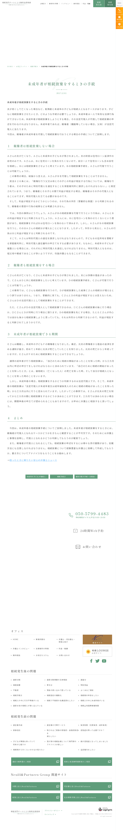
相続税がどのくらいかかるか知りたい (29, 749)
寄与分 (49, 685)
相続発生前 (99, 3)
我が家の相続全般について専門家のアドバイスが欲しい (61, 743)
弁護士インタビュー (21, 648)
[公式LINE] (119, 25)
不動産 (16, 690)
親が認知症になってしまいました (94, 741)
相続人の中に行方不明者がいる (26, 700)
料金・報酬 (86, 4)
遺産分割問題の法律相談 (57, 680)
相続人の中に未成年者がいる (93, 700)
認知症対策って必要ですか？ (93, 730)
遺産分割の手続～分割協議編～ (87, 476)
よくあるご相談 (87, 690)
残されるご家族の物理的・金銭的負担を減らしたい (62, 733)
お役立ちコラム (21, 66)
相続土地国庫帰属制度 (90, 705)
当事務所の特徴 (42, 648)
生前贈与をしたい (88, 749)
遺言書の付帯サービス (56, 725)
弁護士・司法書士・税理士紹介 (67, 640)
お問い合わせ (64, 655)
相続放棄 (17, 685)
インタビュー (65, 4)
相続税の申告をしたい (90, 695)
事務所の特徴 (53, 4)
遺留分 (83, 680)
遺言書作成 (17, 725)
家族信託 (17, 730)
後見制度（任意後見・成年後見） (94, 725)
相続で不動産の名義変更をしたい (61, 700)
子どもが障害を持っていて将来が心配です (24, 743)
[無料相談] (119, 18)
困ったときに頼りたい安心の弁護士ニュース (33, 460)
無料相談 (77, 4)
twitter (97, 661)
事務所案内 (40, 639)
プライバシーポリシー (52, 810)
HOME (10, 66)
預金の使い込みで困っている (59, 690)
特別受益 (84, 685)
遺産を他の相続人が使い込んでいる (28, 705)
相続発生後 (110, 3)
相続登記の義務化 (54, 695)
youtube (104, 661)
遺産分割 (17, 680)
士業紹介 (43, 4)
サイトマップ (49, 814)
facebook (91, 661)
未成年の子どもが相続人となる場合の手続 (38, 476)
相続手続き (34, 66)
